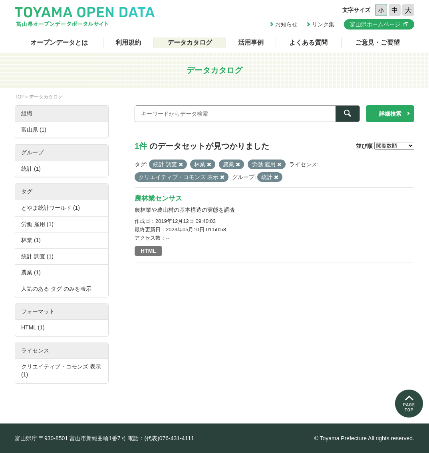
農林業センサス (158, 198)
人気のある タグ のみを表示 (56, 289)
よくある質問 (308, 42)
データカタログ (189, 42)
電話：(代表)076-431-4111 (160, 438)
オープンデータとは (59, 42)
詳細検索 (390, 113)
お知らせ (286, 24)
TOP (19, 97)
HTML (148, 251)
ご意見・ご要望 (377, 42)
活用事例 (251, 42)
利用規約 (128, 42)
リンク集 (323, 24)
